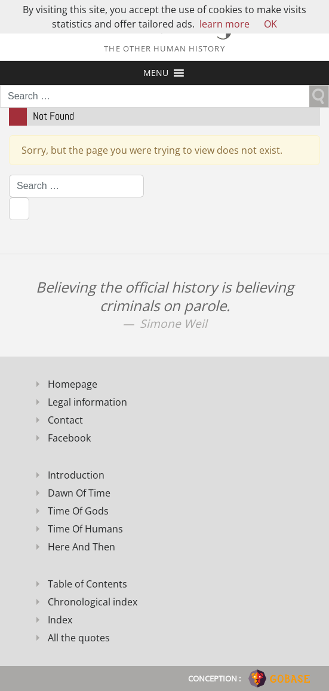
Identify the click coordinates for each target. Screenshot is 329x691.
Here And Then (81, 546)
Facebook (69, 438)
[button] (155, 73)
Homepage (72, 384)
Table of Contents (87, 583)
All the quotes (79, 637)
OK (270, 24)
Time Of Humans (85, 528)
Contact (65, 420)
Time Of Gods (78, 511)
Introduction (76, 475)
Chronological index (92, 601)
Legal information (87, 402)
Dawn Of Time (79, 493)
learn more (224, 24)
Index (60, 619)
